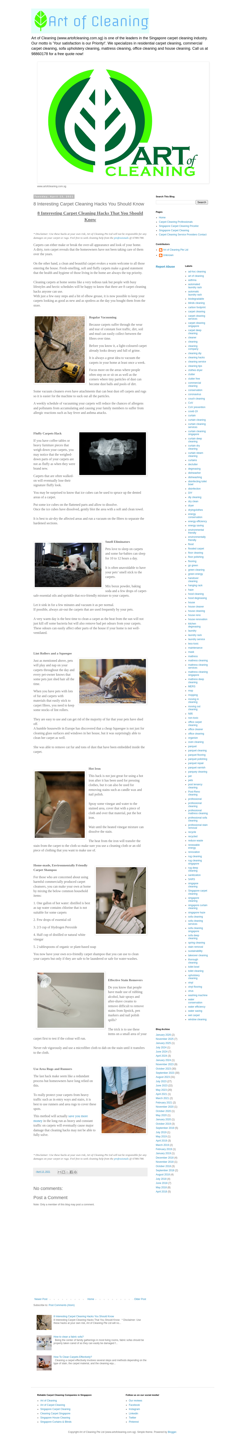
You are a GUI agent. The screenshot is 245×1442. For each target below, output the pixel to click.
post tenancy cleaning (195, 786)
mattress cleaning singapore (198, 673)
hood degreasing (197, 598)
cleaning (193, 341)
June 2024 (162, 1051)
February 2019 (164, 1149)
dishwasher (194, 472)
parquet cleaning (197, 750)
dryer (191, 505)
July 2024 (161, 1047)
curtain (192, 415)
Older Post (140, 1299)
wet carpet (194, 1015)
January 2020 (163, 1119)
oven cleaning (196, 742)
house (191, 602)
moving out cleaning (194, 708)
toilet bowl (193, 966)
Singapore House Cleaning (55, 1417)
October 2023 (163, 1068)
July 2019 (161, 1132)
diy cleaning (194, 497)
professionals (121, 237)
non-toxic (193, 717)
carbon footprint (196, 307)
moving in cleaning (193, 701)
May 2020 (161, 1115)
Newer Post (41, 1299)
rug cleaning (195, 856)
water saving (195, 1010)
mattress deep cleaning (196, 681)
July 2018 (161, 1178)
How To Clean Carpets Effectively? (72, 1356)
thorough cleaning (193, 961)
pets (190, 780)
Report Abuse (165, 266)
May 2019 (161, 1136)
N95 (190, 713)
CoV (190, 402)
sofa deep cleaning (193, 937)
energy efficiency (197, 521)
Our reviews (135, 1400)
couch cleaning (196, 398)
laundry (192, 630)
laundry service (196, 639)
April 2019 (161, 1140)
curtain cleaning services (197, 425)
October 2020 (163, 1111)
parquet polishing (197, 759)
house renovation (197, 619)
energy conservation (195, 515)
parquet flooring (196, 754)
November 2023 (165, 1064)
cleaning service (197, 361)
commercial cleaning (194, 384)
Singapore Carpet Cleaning (174, 230)
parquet (192, 746)
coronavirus (194, 394)
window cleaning (197, 1019)
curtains (192, 460)
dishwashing (195, 477)
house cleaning (196, 611)
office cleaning (196, 733)
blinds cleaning (196, 303)
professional (195, 799)
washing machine (198, 995)
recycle (192, 832)
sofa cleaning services (195, 922)
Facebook (134, 1405)
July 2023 (161, 1081)
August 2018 (163, 1174)
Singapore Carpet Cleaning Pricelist (179, 226)
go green (193, 565)
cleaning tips (195, 366)
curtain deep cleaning (195, 440)
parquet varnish (196, 767)
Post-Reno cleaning (194, 793)
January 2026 (163, 1034)
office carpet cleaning (195, 723)
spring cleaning (196, 942)
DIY (190, 492)
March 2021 (162, 1098)
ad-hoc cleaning (197, 271)
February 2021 (164, 1102)
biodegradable (196, 298)
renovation (194, 852)
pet (190, 776)
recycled (193, 836)
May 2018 (161, 1187)
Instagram (134, 1409)
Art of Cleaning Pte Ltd (175, 249)
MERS (191, 686)
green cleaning (196, 569)
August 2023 (163, 1077)
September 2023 (165, 1072)
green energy (195, 574)
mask (191, 652)
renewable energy (194, 846)
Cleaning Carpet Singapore (55, 1413)
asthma (192, 280)
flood (191, 544)
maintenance (195, 647)
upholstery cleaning (194, 977)
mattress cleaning (198, 660)
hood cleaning (196, 593)
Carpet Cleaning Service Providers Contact (183, 234)
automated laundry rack (195, 286)
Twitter (132, 1417)
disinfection (194, 488)
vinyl (190, 982)
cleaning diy (194, 353)
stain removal (195, 946)
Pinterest (134, 1421)
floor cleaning (195, 552)
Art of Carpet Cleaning (52, 1405)
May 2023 (161, 1089)
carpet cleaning (196, 311)
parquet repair (196, 763)
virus (190, 990)
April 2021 (161, 1094)
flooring (192, 561)
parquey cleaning (197, 771)
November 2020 (165, 1106)
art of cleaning (196, 276)
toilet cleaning (195, 971)
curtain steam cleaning (195, 454)
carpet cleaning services (196, 317)
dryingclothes (195, 509)
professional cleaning (195, 805)
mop (190, 690)
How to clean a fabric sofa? (68, 1336)
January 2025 (163, 1043)
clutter (191, 374)
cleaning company (193, 347)
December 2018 (165, 1157)
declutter (193, 464)
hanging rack (195, 585)
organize (193, 737)
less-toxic (193, 643)
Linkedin (133, 1413)
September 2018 (165, 1170)
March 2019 (162, 1145)
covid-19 (193, 411)
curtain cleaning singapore (197, 433)
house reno (194, 615)
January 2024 (163, 1060)
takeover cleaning (198, 955)
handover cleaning (193, 579)
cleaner (192, 337)
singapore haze (196, 912)
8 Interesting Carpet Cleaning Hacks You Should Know (83, 1316)
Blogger (172, 1432)
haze (191, 589)
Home (90, 1299)
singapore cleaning (193, 899)
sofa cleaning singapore (195, 929)
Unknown (168, 255)
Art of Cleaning (48, 1400)
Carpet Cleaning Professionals (176, 221)
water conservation (195, 1001)
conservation (195, 390)
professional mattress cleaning (198, 812)
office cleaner (195, 729)
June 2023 (162, 1085)
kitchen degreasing (194, 625)
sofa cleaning (195, 916)
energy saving (196, 525)
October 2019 (163, 1123)
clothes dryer (195, 370)
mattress (193, 656)
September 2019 (165, 1128)
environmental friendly (196, 531)
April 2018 (161, 1191)
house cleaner (196, 606)
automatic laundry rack (195, 293)
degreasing (194, 468)
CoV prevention (196, 407)
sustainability (195, 951)
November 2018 (165, 1161)
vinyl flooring (195, 986)
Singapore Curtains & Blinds (56, 1421)
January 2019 (163, 1153)
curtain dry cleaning (194, 447)
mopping (193, 695)
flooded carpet (196, 548)
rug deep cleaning (193, 869)
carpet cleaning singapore (196, 324)
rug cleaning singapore (195, 862)
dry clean (193, 501)
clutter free (194, 378)
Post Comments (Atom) (62, 1305)
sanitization (194, 875)
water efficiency (196, 1006)
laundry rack (195, 635)
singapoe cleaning (193, 885)
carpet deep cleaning (194, 332)
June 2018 (162, 1183)
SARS (191, 879)
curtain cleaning (197, 419)
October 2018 (163, 1166)
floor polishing (196, 556)
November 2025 (165, 1039)
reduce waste (195, 840)
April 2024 (161, 1055)
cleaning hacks (196, 357)
